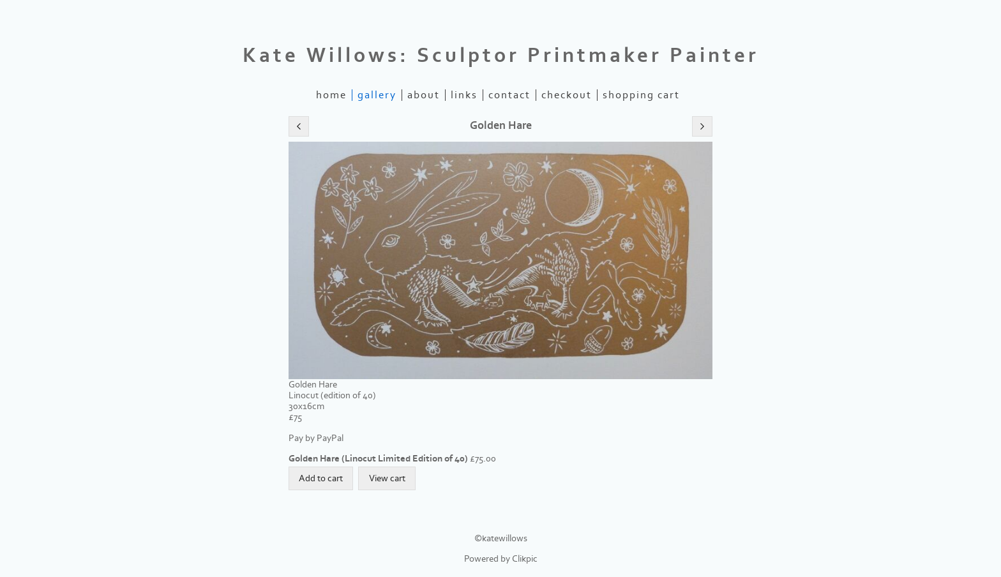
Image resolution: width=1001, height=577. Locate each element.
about (423, 95)
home (331, 95)
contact (509, 95)
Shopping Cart (641, 95)
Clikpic (525, 558)
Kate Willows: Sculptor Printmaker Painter (501, 55)
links (464, 95)
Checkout (566, 95)
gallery (377, 95)
